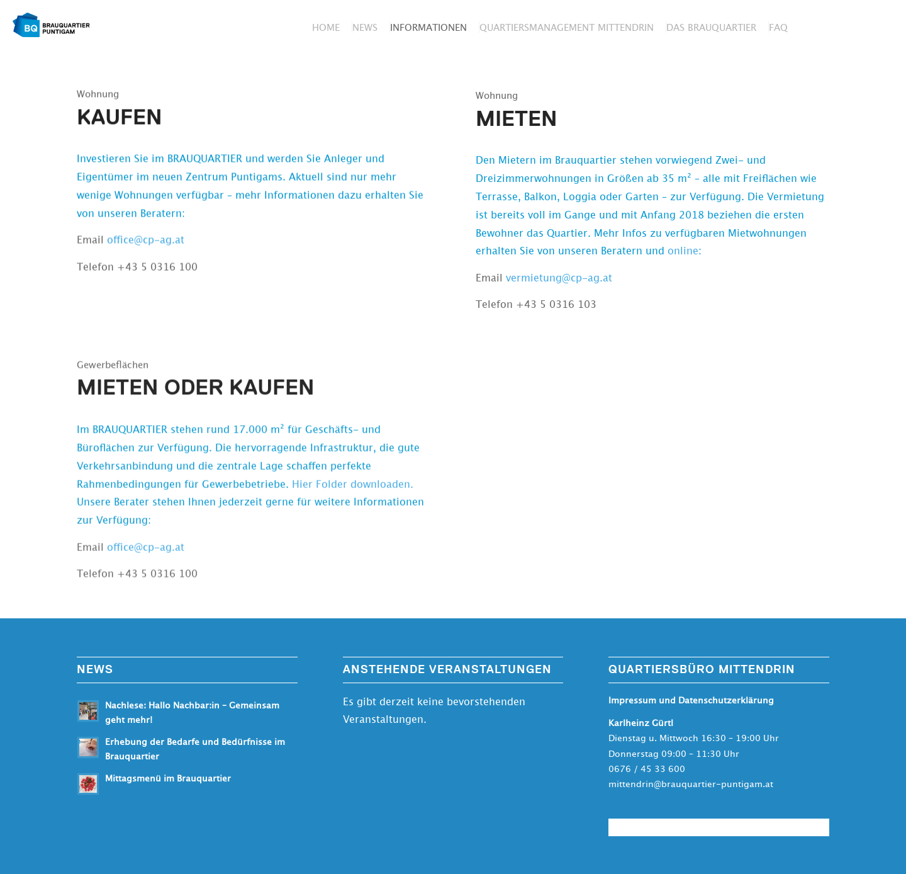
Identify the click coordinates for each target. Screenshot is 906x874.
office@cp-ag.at (145, 241)
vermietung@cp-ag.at (559, 280)
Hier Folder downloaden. (352, 488)
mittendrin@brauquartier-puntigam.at (690, 784)
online (683, 253)
